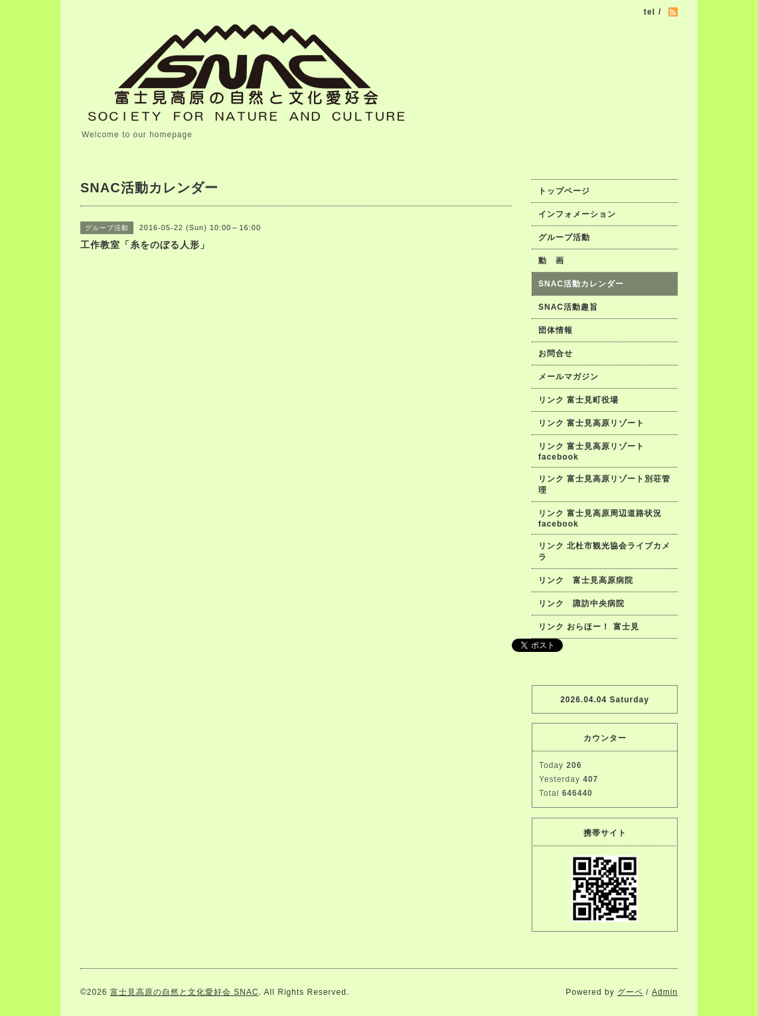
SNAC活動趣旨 (568, 307)
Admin (665, 992)
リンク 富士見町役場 (578, 400)
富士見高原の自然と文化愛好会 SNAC (184, 992)
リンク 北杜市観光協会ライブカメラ (604, 551)
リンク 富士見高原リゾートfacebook (591, 452)
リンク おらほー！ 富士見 (588, 626)
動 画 (555, 260)
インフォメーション (577, 214)
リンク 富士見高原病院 (585, 580)
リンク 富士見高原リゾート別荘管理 (604, 484)
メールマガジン (568, 376)
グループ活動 (564, 237)
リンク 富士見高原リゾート (591, 423)
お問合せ (555, 353)
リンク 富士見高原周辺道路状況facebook (600, 519)
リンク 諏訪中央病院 (581, 603)
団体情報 (555, 330)
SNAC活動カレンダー (581, 283)
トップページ (564, 191)
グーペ (630, 992)
